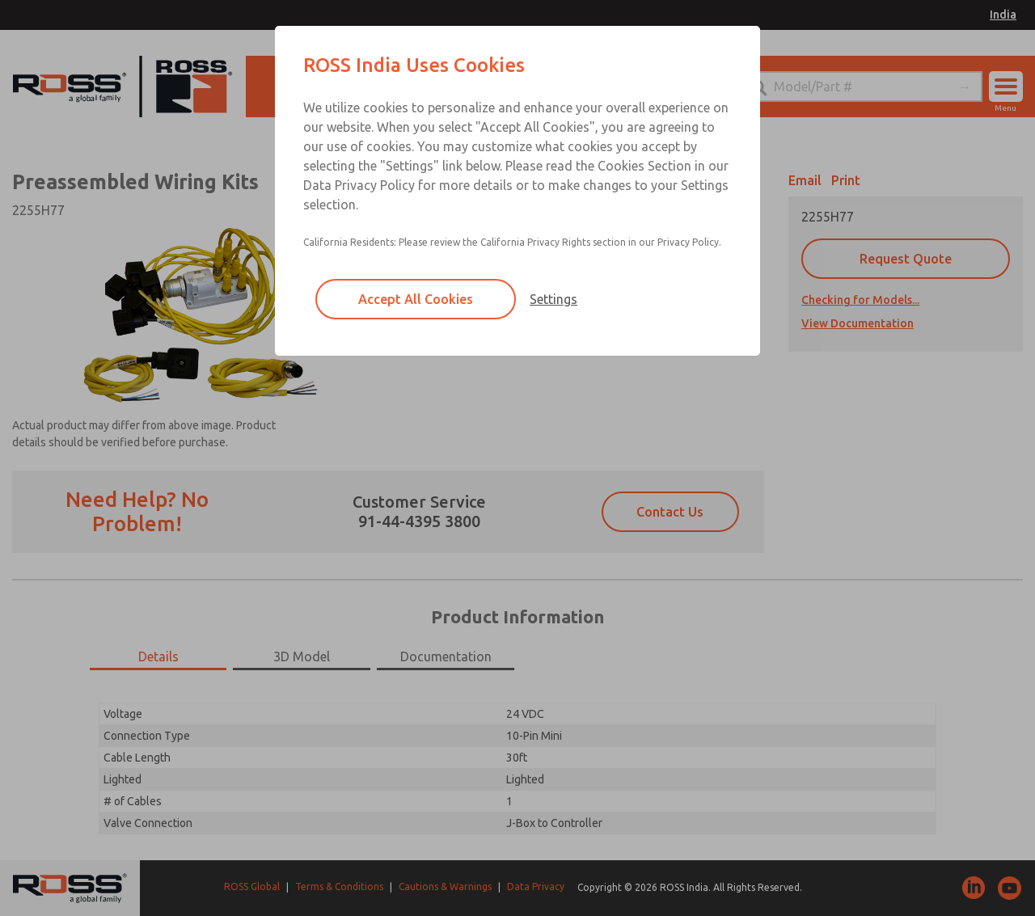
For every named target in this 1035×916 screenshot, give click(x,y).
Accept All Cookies (415, 299)
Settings (553, 299)
